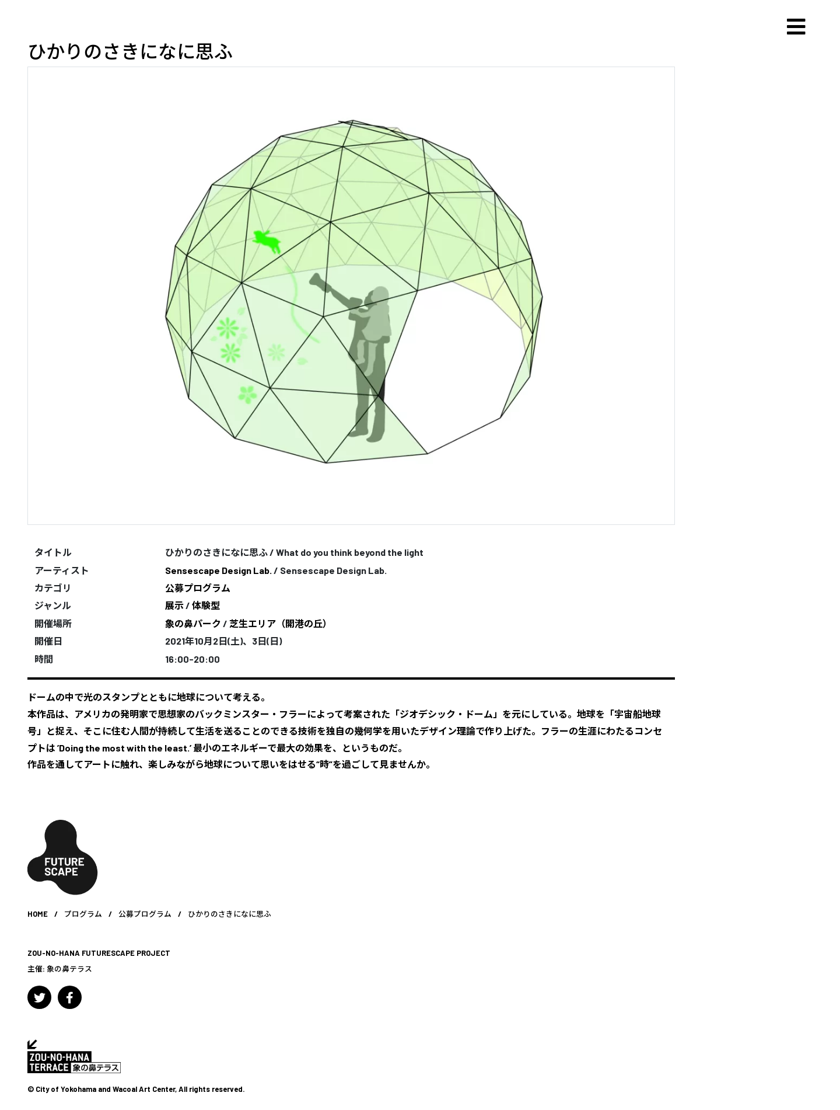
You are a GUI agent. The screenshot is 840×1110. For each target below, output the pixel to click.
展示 (174, 605)
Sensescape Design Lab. (218, 570)
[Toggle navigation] (796, 27)
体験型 (206, 605)
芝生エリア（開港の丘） (280, 623)
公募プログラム (197, 587)
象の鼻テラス (69, 968)
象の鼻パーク (193, 623)
